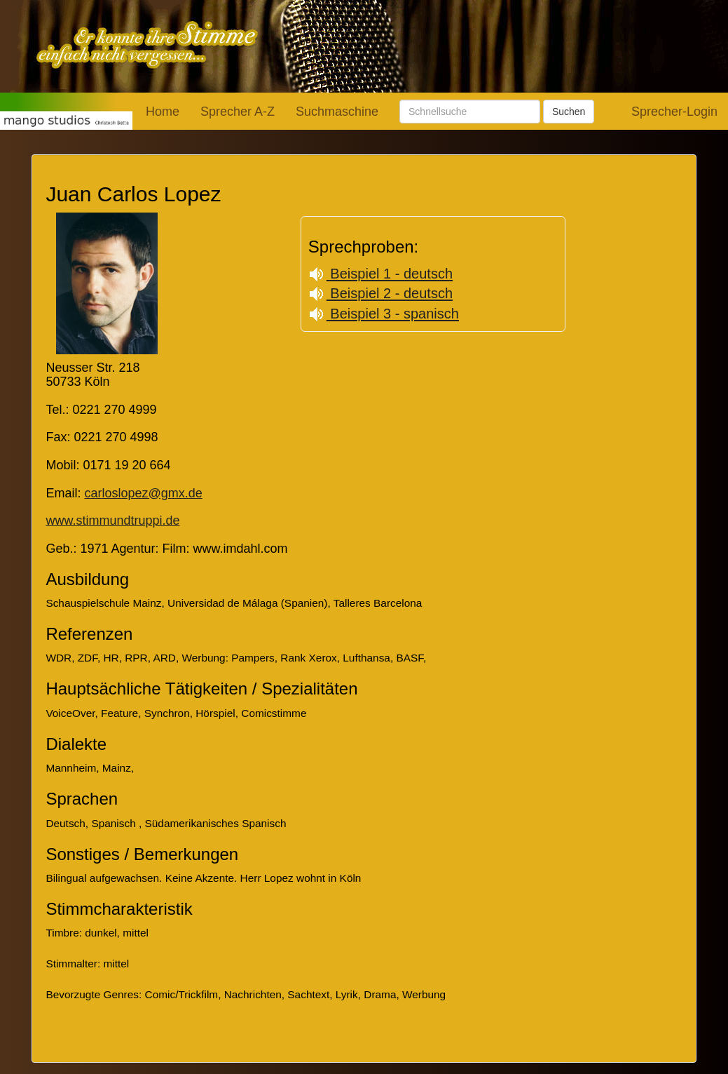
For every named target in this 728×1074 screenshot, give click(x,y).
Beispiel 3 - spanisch (383, 313)
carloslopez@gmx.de (143, 493)
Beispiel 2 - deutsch (380, 293)
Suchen (568, 111)
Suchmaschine (337, 112)
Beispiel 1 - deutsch (380, 273)
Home (162, 112)
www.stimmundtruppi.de (112, 520)
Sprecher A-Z (237, 112)
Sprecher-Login (674, 112)
